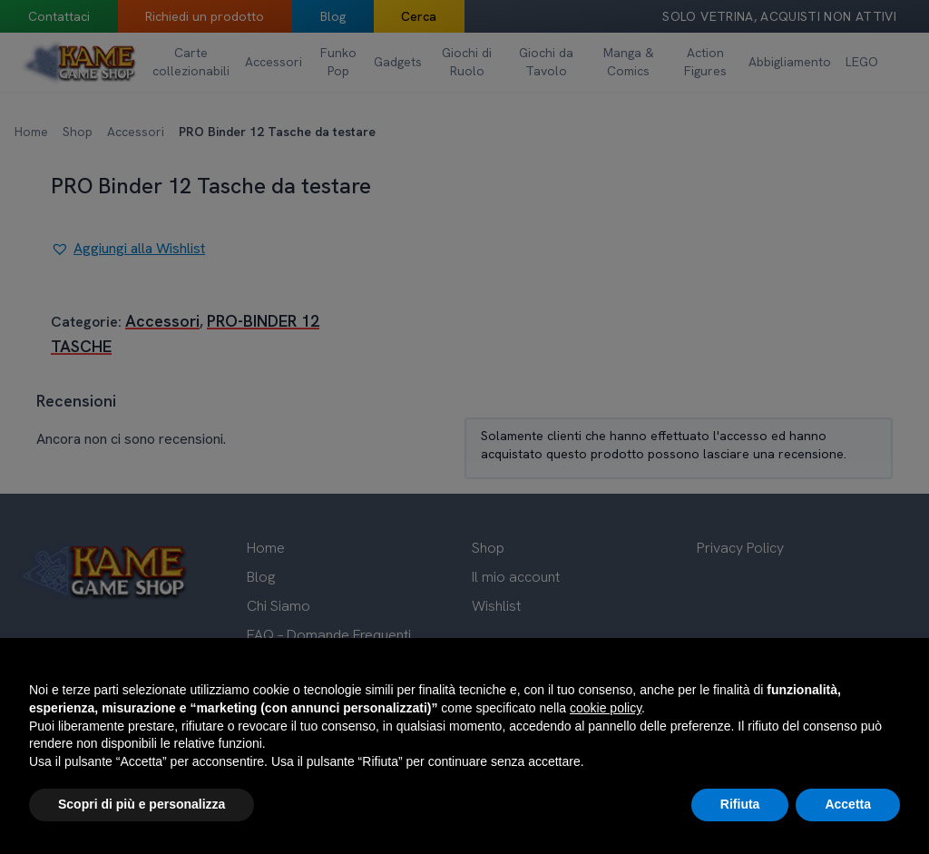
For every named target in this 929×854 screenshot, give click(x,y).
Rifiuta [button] (740, 804)
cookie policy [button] (605, 708)
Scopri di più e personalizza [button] (141, 804)
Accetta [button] (848, 804)
